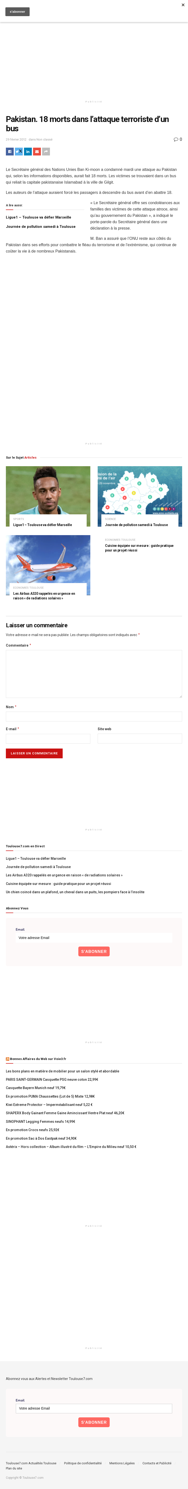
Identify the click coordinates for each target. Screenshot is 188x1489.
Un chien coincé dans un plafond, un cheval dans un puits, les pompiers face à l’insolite (75, 892)
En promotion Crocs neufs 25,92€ (32, 1130)
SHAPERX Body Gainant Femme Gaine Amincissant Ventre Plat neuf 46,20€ (65, 1113)
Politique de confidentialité (83, 1463)
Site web (104, 729)
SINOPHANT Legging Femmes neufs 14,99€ (40, 1122)
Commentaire (19, 645)
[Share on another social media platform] (46, 151)
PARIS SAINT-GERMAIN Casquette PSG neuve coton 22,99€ (52, 1079)
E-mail (13, 729)
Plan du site (14, 1468)
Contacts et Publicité (156, 1463)
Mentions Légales (122, 1463)
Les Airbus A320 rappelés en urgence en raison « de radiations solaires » (64, 875)
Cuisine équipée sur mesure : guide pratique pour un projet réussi (58, 884)
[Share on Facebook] (10, 151)
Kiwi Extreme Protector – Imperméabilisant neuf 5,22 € (49, 1105)
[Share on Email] (37, 151)
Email (20, 930)
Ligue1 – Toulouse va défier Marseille (38, 217)
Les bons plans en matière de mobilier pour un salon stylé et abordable (62, 1071)
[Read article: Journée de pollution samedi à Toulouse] (140, 496)
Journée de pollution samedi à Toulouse (41, 226)
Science (110, 519)
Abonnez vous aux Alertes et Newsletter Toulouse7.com (49, 1379)
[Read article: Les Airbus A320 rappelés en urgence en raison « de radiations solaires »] (48, 565)
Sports (18, 519)
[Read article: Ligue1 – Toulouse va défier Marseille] (48, 496)
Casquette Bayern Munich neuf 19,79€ (36, 1088)
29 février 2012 (16, 139)
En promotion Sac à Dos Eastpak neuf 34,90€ (41, 1138)
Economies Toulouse (28, 587)
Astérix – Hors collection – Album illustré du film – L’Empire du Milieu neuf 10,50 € (71, 1147)
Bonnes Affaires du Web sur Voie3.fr (38, 1059)
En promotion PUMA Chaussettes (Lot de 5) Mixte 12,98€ (50, 1096)
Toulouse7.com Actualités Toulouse (31, 1463)
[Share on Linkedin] (28, 151)
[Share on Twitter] (19, 151)
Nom (11, 707)
